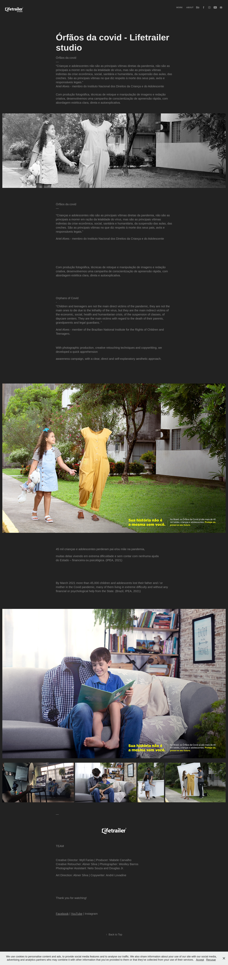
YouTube (76, 913)
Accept (200, 959)
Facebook (62, 913)
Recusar (211, 959)
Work (179, 7)
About (190, 7)
